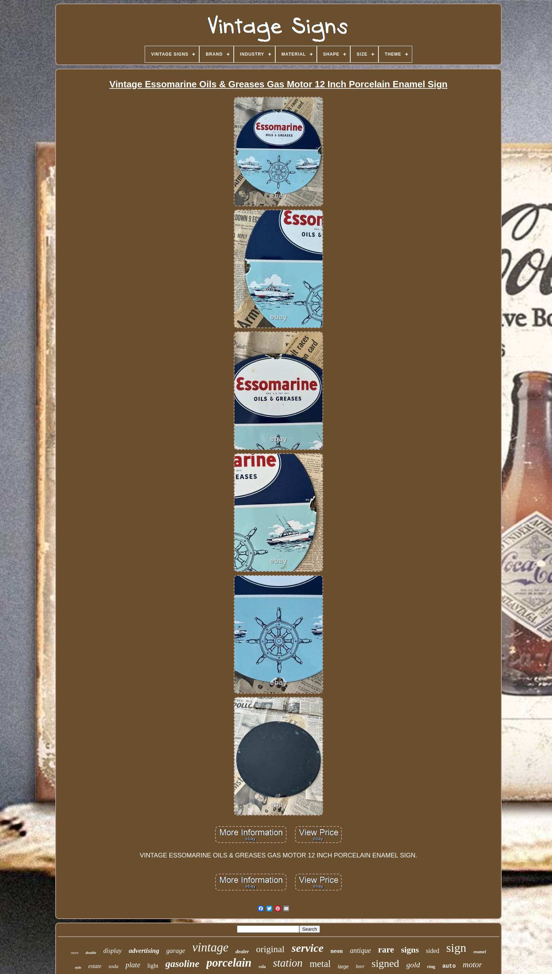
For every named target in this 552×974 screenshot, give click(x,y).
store (75, 952)
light (152, 965)
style (78, 967)
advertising (144, 950)
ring (431, 966)
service (307, 948)
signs (410, 949)
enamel (479, 951)
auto (449, 966)
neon (337, 951)
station (287, 963)
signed (385, 963)
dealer (242, 951)
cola (262, 966)
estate (94, 966)
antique (360, 950)
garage (175, 950)
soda (113, 966)
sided (432, 950)
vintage (210, 947)
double (91, 952)
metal (320, 964)
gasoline (182, 963)
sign (456, 947)
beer (360, 966)
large (343, 966)
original (270, 949)
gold (413, 964)
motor (472, 964)
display (113, 950)
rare (386, 949)
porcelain (228, 962)
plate (132, 965)
